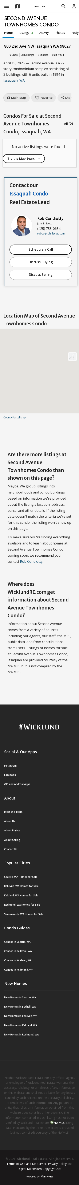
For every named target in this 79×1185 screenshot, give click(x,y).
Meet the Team (13, 812)
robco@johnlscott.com (51, 233)
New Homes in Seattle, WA (20, 997)
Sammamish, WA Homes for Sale (23, 914)
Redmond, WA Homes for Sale (22, 904)
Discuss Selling (40, 274)
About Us (9, 821)
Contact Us (10, 849)
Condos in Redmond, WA (18, 969)
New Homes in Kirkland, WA (20, 1025)
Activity (43, 33)
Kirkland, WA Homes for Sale (21, 895)
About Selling (12, 840)
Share (67, 98)
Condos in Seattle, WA (17, 942)
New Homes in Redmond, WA (21, 1034)
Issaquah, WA (14, 80)
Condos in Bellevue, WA (18, 951)
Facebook (10, 775)
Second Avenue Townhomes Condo (31, 22)
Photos (60, 33)
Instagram (10, 765)
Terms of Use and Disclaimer (26, 1164)
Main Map (16, 98)
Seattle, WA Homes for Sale (20, 877)
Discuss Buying (41, 262)
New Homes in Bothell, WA (20, 1006)
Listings (26, 33)
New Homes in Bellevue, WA (20, 1016)
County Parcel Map (14, 417)
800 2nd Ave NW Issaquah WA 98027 (37, 46)
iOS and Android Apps (17, 784)
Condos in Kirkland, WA (18, 960)
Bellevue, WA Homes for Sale (21, 886)
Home (8, 33)
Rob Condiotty (50, 218)
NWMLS (59, 1123)
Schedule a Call (41, 249)
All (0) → (70, 124)
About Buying (12, 830)
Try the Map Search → (23, 158)
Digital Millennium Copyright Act (39, 1169)
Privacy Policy (57, 1164)
